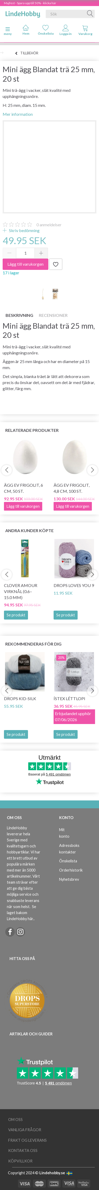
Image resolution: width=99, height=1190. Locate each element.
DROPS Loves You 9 (74, 585)
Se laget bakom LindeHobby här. (21, 912)
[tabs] (85, 31)
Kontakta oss (22, 1150)
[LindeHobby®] (22, 13)
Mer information (18, 114)
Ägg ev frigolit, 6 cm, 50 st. (23, 488)
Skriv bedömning (24, 230)
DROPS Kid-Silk (20, 698)
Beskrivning (19, 315)
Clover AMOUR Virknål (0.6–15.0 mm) (20, 591)
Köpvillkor (20, 1161)
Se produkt (16, 615)
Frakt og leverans (27, 1140)
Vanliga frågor (24, 1130)
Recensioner (53, 315)
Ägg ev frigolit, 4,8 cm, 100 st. (71, 488)
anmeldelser (49, 224)
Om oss (15, 1119)
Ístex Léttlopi (69, 698)
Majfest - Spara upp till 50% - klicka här (30, 3)
